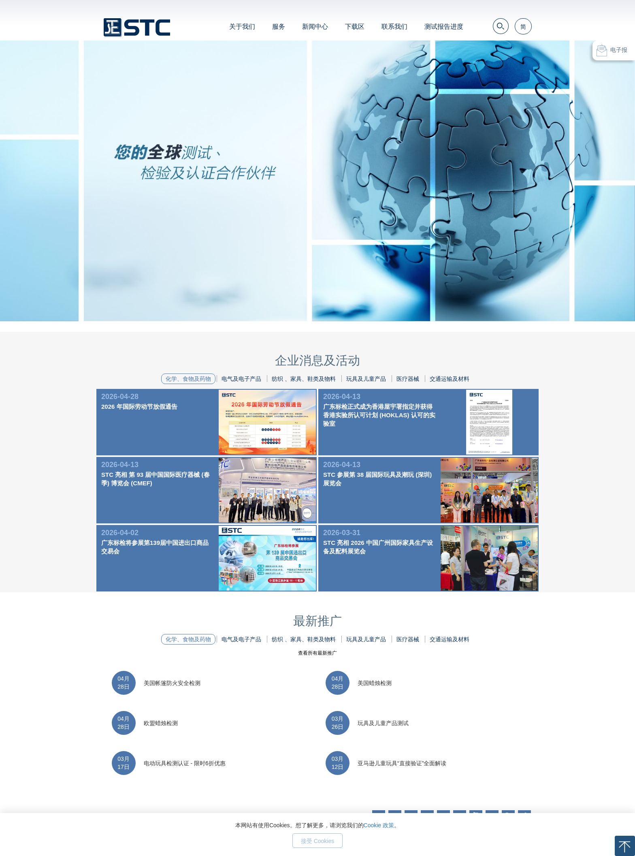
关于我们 (242, 26)
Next (545, 168)
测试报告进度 (443, 26)
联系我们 (394, 26)
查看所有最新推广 (317, 653)
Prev (89, 168)
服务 (278, 26)
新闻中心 (315, 26)
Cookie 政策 (379, 825)
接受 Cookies (317, 841)
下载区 (354, 26)
